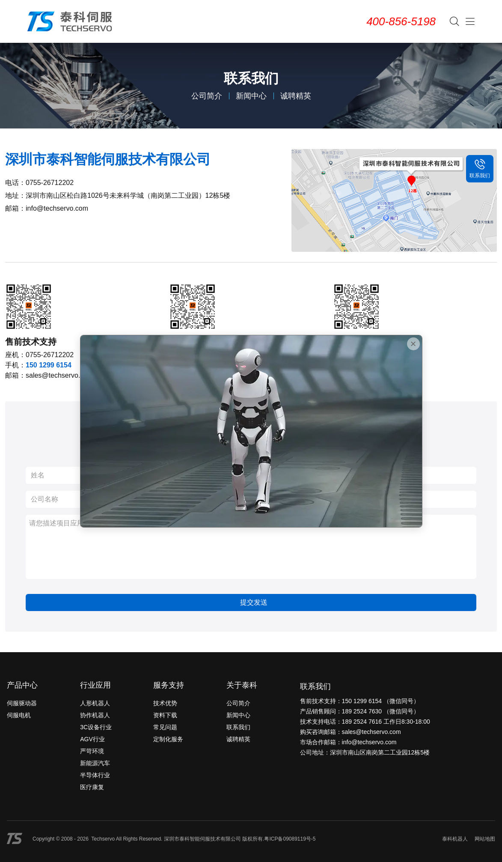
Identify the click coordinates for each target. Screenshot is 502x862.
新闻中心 (251, 96)
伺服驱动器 (22, 703)
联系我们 (238, 727)
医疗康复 (92, 787)
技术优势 (165, 703)
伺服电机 (19, 715)
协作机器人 (95, 715)
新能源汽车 (95, 763)
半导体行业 (95, 775)
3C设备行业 (96, 727)
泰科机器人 (455, 839)
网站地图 (485, 839)
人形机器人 (95, 703)
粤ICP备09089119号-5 (289, 839)
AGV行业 (92, 739)
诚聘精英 (295, 96)
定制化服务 (168, 739)
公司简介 (206, 96)
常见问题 (165, 727)
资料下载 (165, 715)
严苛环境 (92, 751)
